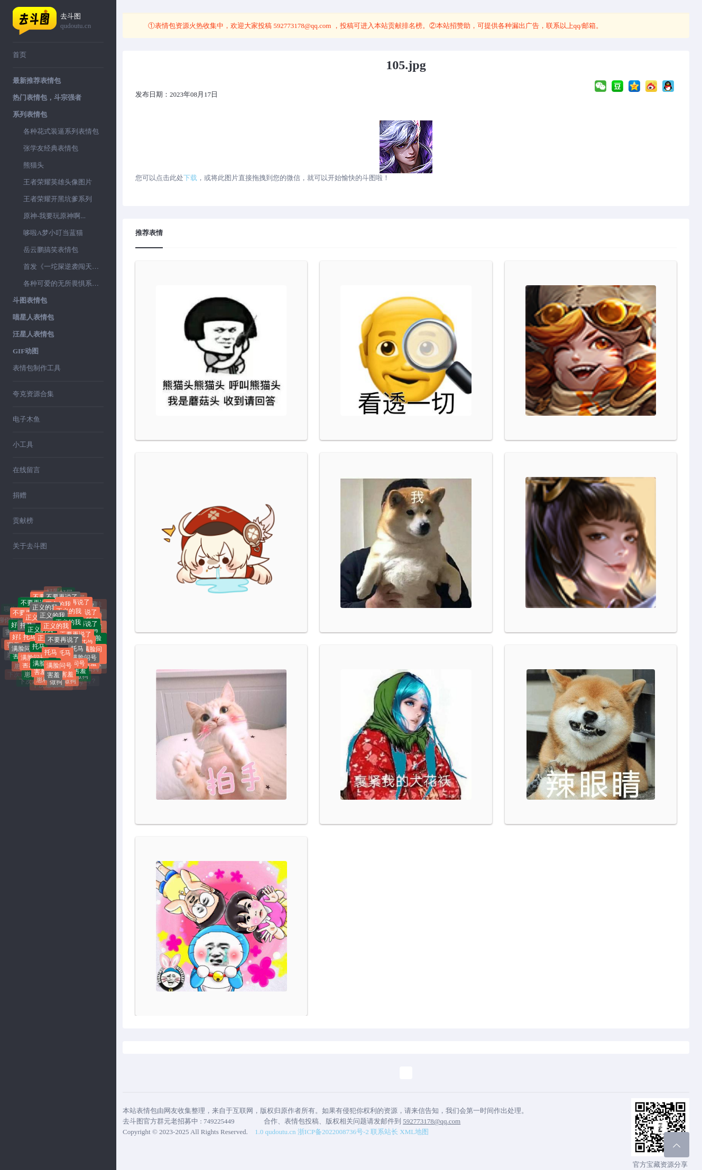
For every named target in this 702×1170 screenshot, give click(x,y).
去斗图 (82, 21)
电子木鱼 (26, 419)
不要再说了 (63, 646)
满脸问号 (24, 651)
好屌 (66, 594)
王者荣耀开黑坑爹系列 (57, 199)
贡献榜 (23, 521)
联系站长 (384, 1132)
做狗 (56, 684)
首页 (19, 55)
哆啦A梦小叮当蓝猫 (53, 233)
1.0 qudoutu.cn (275, 1132)
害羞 (11, 633)
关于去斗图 (30, 546)
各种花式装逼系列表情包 (61, 131)
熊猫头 (33, 165)
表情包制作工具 (37, 368)
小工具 (23, 444)
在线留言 (26, 470)
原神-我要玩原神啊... (54, 216)
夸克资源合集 (33, 394)
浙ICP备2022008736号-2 (333, 1132)
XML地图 (414, 1132)
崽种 (30, 676)
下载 (190, 178)
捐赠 (19, 495)
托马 (26, 629)
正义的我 (52, 622)
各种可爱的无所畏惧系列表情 (63, 283)
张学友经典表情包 (50, 148)
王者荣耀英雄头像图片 (57, 182)
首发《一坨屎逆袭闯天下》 (63, 266)
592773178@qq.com (302, 26)
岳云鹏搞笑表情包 (50, 250)
